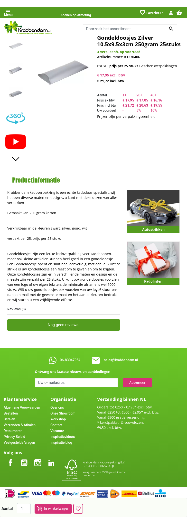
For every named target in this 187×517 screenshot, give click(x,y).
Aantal (7, 508)
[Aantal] (23, 508)
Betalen (9, 419)
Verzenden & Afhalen (20, 425)
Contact (56, 425)
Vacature (57, 431)
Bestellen (11, 413)
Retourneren (13, 431)
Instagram (38, 459)
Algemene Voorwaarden (22, 407)
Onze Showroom (62, 413)
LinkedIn (51, 459)
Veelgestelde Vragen (19, 442)
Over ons (57, 407)
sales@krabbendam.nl (121, 360)
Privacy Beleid (14, 437)
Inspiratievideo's (62, 437)
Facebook (10, 459)
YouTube (24, 459)
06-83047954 (70, 360)
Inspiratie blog (61, 442)
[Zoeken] (130, 28)
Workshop (58, 419)
